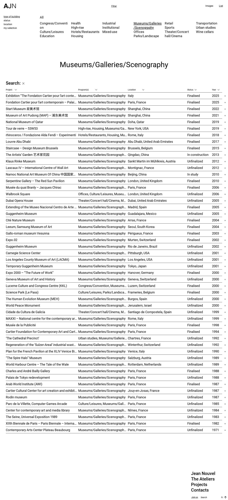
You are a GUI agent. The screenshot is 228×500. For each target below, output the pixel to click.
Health (76, 23)
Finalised (193, 96)
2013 (215, 154)
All (41, 17)
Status (192, 89)
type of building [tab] (12, 16)
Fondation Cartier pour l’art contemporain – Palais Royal (42, 102)
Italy (131, 96)
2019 (215, 122)
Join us (194, 497)
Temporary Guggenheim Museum (29, 266)
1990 (215, 351)
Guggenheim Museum (21, 213)
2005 (215, 200)
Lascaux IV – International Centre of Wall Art (37, 168)
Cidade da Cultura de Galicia (25, 312)
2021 (215, 115)
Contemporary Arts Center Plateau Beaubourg (38, 430)
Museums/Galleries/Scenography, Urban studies (103, 364)
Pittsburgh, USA (138, 253)
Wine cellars (205, 32)
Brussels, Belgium (140, 148)
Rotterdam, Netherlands (144, 364)
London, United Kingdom (145, 181)
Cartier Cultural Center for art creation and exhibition (42, 390)
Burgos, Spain (137, 299)
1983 (215, 417)
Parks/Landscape (146, 36)
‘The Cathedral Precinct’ (22, 338)
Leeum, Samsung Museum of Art (29, 227)
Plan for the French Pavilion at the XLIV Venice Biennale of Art (42, 351)
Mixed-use (109, 32)
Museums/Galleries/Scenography (148, 25)
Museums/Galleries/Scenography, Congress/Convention (103, 305)
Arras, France (137, 220)
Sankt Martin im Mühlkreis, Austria (152, 161)
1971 (215, 430)
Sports (169, 27)
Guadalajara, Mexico (142, 213)
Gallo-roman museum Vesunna (27, 233)
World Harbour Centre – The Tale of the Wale (37, 364)
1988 (215, 371)
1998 (215, 325)
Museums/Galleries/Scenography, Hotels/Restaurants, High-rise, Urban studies (103, 154)
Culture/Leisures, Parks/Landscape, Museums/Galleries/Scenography (103, 292)
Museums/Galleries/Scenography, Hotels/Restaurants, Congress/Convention (103, 299)
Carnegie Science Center (23, 253)
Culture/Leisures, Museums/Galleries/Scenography (103, 404)
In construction (198, 154)
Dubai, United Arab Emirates (147, 200)
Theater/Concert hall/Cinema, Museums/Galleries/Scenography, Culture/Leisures (103, 312)
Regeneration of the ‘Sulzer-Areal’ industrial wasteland (42, 345)
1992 (215, 338)
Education (47, 36)
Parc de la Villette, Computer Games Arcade (36, 404)
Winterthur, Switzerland (144, 345)
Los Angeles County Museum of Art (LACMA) (37, 259)
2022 (215, 109)
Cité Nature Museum (20, 220)
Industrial (109, 23)
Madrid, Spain (137, 207)
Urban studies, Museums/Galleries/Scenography (103, 338)
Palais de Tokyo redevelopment (28, 377)
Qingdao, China (138, 154)
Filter (114, 6)
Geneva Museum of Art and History (30, 279)
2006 (215, 187)
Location (136, 89)
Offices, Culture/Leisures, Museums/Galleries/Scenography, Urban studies (103, 194)
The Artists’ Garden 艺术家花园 (27, 154)
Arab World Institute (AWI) (24, 384)
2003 (215, 233)
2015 (215, 148)
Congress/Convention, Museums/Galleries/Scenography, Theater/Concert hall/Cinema (103, 286)
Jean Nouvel (203, 473)
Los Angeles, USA (140, 259)
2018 (215, 135)
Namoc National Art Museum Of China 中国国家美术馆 (42, 174)
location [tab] (8, 24)
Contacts (200, 490)
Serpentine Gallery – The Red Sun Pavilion (35, 181)
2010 (215, 174)
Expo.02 (11, 240)
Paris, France (137, 102)
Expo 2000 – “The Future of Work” (30, 272)
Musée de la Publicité (21, 325)
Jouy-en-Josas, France (144, 390)
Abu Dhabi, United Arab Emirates (150, 141)
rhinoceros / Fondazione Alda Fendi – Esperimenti (41, 135)
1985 (215, 404)
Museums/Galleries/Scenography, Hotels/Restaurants (103, 207)
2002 (215, 240)
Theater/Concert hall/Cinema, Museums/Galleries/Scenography (103, 200)
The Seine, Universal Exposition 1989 (31, 417)
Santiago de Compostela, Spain (150, 312)
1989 (215, 358)
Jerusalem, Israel (140, 305)
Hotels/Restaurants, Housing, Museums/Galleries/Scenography (103, 135)
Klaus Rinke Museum (20, 161)
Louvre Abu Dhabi (18, 141)
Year (215, 89)
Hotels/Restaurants (85, 32)
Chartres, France (139, 338)
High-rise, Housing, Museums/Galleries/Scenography (103, 128)
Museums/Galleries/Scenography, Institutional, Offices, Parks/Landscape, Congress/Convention (103, 187)
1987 (215, 384)
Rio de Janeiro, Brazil (142, 246)
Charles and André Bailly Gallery (28, 371)
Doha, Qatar (136, 122)
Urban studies (206, 27)
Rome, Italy (135, 135)
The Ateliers (203, 479)
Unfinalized (195, 161)
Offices (139, 32)
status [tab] (7, 20)
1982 (215, 423)
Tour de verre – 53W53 (22, 128)
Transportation (206, 23)
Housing (77, 36)
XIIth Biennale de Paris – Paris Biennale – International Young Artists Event (42, 423)
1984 (215, 410)
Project (11, 89)
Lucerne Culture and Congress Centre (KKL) (36, 286)
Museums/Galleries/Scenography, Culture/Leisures (103, 410)
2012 (215, 161)
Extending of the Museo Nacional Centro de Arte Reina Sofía (42, 207)
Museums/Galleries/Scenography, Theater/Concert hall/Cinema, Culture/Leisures (103, 253)
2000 (215, 272)
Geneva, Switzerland (142, 279)
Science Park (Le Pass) (22, 292)
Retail (169, 23)
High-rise (77, 27)
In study (192, 174)
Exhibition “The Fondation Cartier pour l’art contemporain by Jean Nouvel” (42, 96)
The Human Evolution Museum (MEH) (32, 299)
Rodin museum (16, 397)
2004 (215, 220)
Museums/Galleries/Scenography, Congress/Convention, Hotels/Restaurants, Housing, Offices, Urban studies (103, 345)
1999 (215, 312)
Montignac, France (141, 168)
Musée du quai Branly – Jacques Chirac (33, 187)
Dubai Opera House (19, 200)
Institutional (110, 27)
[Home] (10, 4)
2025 (215, 96)
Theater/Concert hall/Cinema (177, 34)
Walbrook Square (18, 194)
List (221, 5)
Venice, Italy (136, 351)
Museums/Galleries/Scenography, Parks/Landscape (103, 168)
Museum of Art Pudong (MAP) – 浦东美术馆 (37, 115)
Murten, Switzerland (142, 240)
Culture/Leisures (52, 32)
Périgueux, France (140, 233)
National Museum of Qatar (24, 122)
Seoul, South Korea (141, 227)
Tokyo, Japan (137, 266)
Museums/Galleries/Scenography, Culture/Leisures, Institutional (103, 430)
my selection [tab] (10, 28)
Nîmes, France (138, 410)
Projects (199, 484)
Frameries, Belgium (141, 292)
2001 (215, 253)
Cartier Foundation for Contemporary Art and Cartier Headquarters (42, 331)
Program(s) (87, 89)
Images (209, 5)
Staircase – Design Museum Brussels (32, 148)
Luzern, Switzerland (141, 286)
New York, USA (138, 128)
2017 (215, 141)
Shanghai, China (139, 109)
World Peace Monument (23, 305)
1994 (215, 331)
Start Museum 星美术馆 (22, 109)
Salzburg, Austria (139, 358)
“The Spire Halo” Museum (24, 358)
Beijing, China (137, 174)
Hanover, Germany (141, 272)
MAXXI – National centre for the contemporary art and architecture (42, 318)
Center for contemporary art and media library (38, 410)
